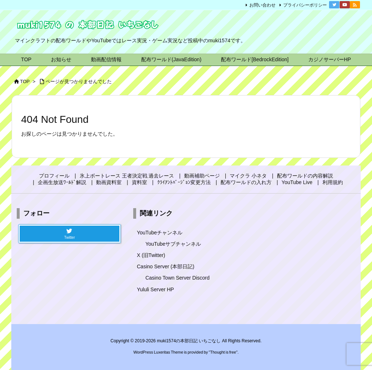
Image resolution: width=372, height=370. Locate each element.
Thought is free (223, 352)
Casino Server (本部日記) (165, 266)
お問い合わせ (262, 5)
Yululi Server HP (155, 289)
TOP (25, 81)
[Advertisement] (302, 259)
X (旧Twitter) (151, 255)
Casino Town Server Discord (177, 278)
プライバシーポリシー (305, 5)
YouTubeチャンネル (159, 232)
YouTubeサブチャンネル (173, 244)
